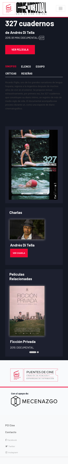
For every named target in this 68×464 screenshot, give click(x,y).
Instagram (11, 452)
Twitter (10, 446)
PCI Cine (10, 425)
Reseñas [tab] (26, 73)
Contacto (10, 432)
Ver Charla (19, 253)
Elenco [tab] (26, 66)
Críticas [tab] (10, 73)
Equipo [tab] (40, 66)
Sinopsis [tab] (10, 66)
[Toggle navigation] (60, 8)
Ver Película (20, 49)
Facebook (11, 440)
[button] (32, 352)
